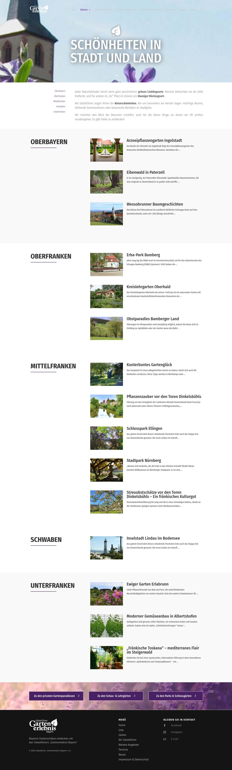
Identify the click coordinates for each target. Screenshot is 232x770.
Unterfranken (59, 111)
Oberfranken (59, 96)
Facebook (176, 725)
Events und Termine (150, 10)
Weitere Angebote (126, 10)
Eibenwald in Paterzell (146, 172)
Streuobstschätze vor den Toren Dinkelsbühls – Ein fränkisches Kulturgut (161, 494)
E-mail (174, 739)
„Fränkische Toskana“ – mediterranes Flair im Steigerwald (163, 650)
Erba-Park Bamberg (143, 254)
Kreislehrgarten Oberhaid (148, 286)
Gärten (83, 10)
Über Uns (170, 10)
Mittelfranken (59, 101)
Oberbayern (60, 91)
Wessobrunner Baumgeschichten (155, 204)
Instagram (176, 732)
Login (194, 10)
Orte (73, 10)
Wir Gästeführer (103, 10)
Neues (183, 10)
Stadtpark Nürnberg (144, 460)
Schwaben (60, 106)
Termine (123, 749)
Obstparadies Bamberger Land (153, 318)
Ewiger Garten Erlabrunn (148, 584)
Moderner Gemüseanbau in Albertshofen (162, 616)
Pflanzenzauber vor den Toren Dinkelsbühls (164, 396)
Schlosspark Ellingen (144, 428)
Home (122, 725)
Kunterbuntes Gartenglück (149, 364)
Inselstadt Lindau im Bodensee (153, 538)
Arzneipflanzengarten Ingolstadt (154, 140)
